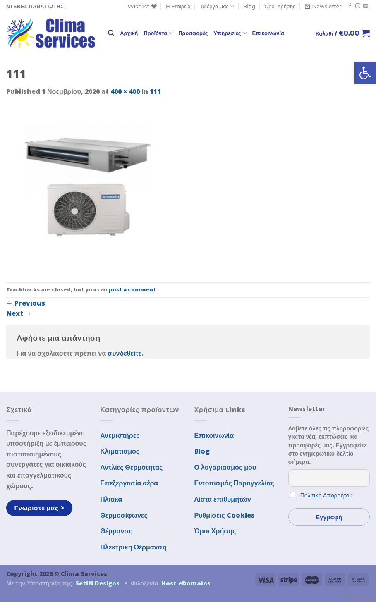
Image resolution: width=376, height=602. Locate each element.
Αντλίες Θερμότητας (131, 467)
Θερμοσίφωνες (124, 515)
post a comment (132, 289)
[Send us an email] (365, 6)
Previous (25, 303)
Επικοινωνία (268, 33)
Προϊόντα (158, 33)
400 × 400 (125, 91)
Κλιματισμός (119, 451)
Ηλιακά (111, 499)
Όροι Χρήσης (279, 6)
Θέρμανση (116, 530)
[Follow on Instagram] (357, 6)
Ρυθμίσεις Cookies (224, 515)
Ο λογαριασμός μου (225, 467)
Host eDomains (186, 583)
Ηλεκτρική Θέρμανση (133, 547)
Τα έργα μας (217, 6)
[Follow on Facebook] (349, 6)
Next (18, 313)
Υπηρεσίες (229, 33)
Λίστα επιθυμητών (222, 499)
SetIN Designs (97, 583)
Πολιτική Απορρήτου (326, 495)
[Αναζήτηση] (111, 33)
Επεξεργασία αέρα (129, 482)
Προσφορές (193, 33)
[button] (365, 73)
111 (155, 91)
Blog (249, 6)
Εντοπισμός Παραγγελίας (234, 482)
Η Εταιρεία (178, 6)
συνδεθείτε (124, 353)
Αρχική (129, 33)
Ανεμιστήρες (119, 435)
